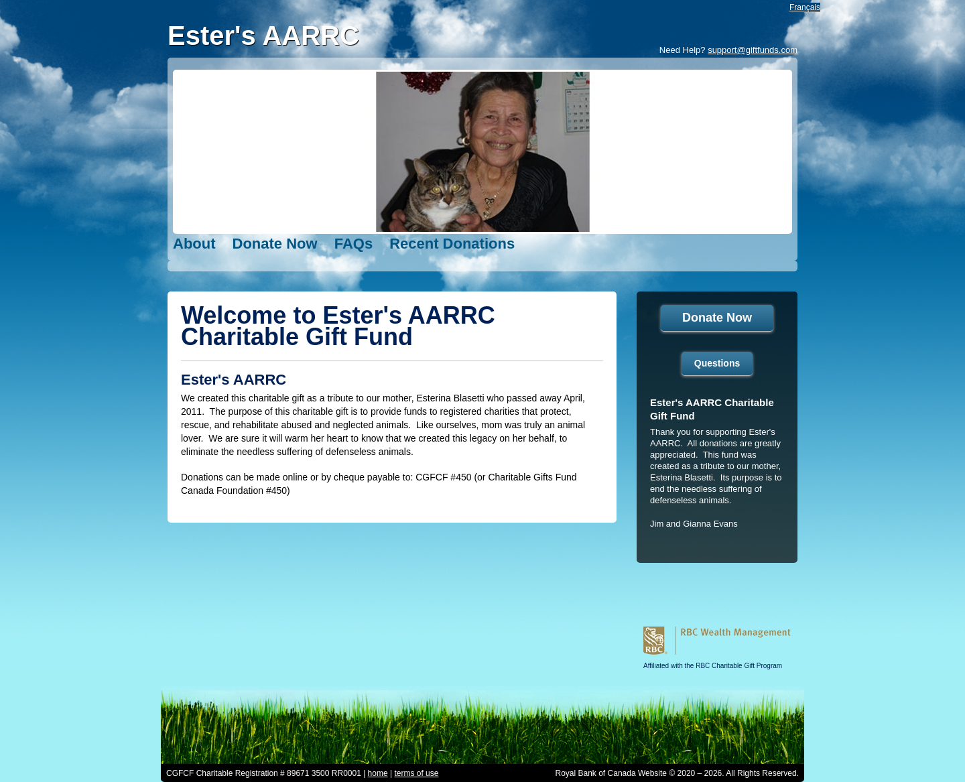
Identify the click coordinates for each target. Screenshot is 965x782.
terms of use (416, 773)
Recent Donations (452, 243)
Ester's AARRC (263, 35)
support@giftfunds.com (752, 50)
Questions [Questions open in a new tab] (717, 363)
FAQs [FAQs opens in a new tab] (353, 243)
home (378, 773)
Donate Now (275, 243)
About (194, 243)
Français (804, 7)
